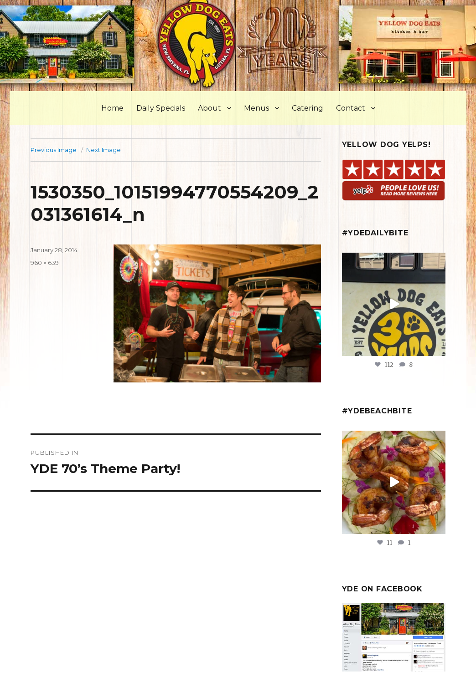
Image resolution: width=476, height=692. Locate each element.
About (209, 108)
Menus (256, 108)
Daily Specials (160, 108)
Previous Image (54, 149)
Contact (350, 108)
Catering (307, 108)
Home (112, 108)
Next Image (103, 149)
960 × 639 (45, 262)
